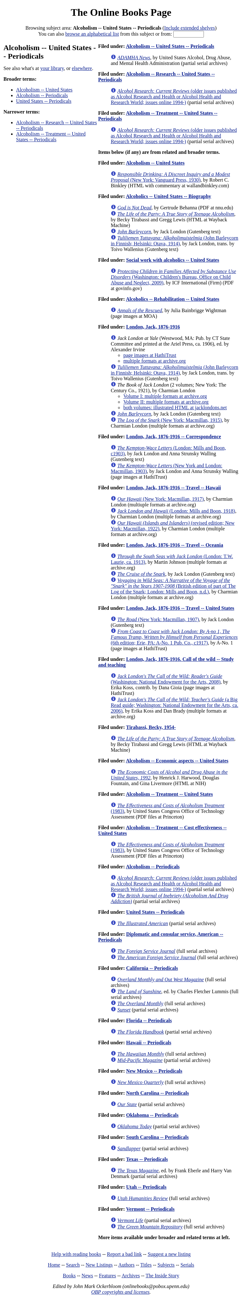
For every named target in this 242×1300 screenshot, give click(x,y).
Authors (126, 1265)
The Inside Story (162, 1275)
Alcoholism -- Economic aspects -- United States (177, 760)
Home (54, 1265)
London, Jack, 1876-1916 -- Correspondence (173, 436)
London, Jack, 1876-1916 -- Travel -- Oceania (174, 545)
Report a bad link (124, 1254)
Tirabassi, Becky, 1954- (151, 727)
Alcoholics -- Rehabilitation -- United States (172, 299)
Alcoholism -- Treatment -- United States (169, 794)
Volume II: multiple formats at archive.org (165, 402)
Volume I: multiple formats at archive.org (165, 396)
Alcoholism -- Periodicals (42, 95)
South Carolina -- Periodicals (157, 1137)
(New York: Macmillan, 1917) (160, 499)
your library (52, 68)
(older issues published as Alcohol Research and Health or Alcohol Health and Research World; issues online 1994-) (174, 96)
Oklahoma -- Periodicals (152, 1115)
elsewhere (82, 68)
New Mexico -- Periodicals (154, 1071)
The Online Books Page (121, 12)
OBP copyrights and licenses (120, 1292)
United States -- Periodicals (44, 101)
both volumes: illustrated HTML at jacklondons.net (175, 407)
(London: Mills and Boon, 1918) (176, 511)
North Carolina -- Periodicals (157, 1093)
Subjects (166, 1265)
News (87, 1275)
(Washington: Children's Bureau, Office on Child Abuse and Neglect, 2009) (173, 277)
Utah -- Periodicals (146, 1187)
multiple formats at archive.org (154, 361)
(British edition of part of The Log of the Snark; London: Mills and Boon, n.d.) (173, 586)
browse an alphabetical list (92, 34)
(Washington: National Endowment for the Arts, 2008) (166, 679)
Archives (131, 1275)
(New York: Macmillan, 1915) (169, 420)
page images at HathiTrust (149, 355)
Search (73, 1265)
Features (107, 1275)
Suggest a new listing (169, 1254)
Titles (146, 1265)
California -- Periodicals (152, 968)
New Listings (99, 1265)
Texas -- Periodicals (147, 1159)
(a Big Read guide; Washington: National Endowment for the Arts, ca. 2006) (174, 705)
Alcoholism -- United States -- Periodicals (170, 46)
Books (69, 1275)
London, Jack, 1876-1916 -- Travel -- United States (180, 608)
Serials (187, 1265)
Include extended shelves (189, 28)
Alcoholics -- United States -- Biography (168, 196)
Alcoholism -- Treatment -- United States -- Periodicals (50, 136)
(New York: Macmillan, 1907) (158, 619)
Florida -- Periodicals (149, 1020)
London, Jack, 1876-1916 (153, 326)
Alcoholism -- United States (44, 89)
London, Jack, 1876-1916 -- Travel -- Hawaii (173, 487)
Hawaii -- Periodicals (148, 1042)
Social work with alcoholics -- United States (172, 260)
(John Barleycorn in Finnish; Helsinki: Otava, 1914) (174, 240)
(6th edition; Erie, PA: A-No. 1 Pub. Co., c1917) (174, 637)
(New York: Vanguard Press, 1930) (170, 177)
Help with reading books (76, 1254)
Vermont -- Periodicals (150, 1209)
